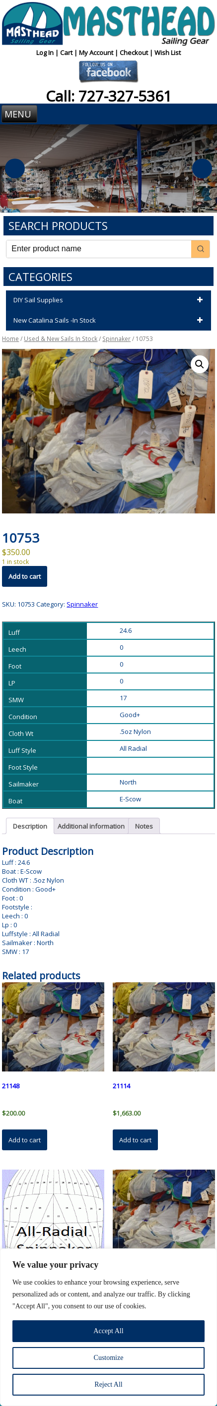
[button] (200, 364)
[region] (108, 1327)
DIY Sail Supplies (109, 300)
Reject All (108, 1384)
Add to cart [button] (24, 1139)
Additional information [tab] (91, 826)
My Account (97, 52)
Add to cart (24, 576)
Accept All (108, 1331)
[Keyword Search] (98, 249)
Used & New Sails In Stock (60, 339)
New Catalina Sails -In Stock (109, 321)
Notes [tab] (144, 826)
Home (10, 339)
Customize (109, 1357)
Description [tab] (30, 826)
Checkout (134, 52)
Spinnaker (116, 339)
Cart (67, 52)
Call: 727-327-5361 (109, 96)
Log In (45, 52)
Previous (15, 168)
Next (202, 168)
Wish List (167, 52)
